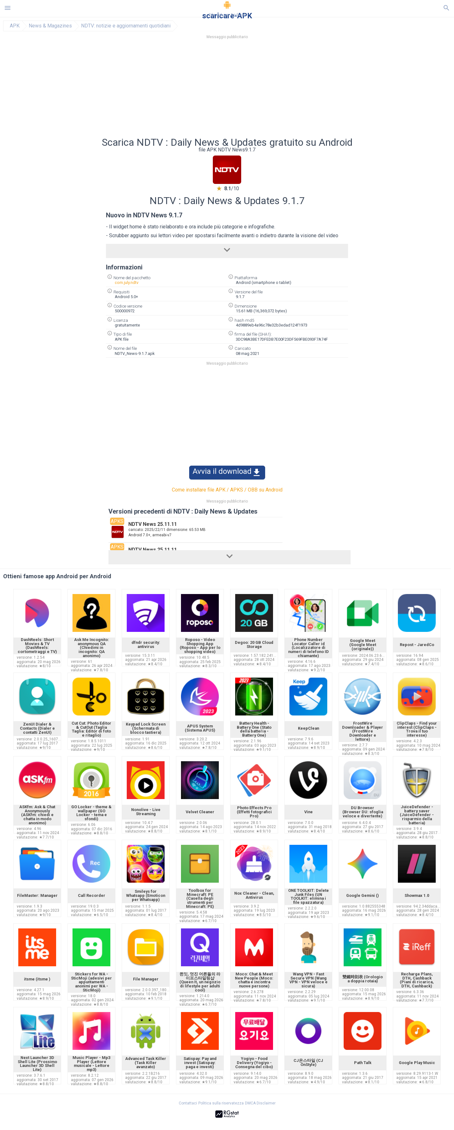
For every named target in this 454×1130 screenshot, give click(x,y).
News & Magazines (50, 25)
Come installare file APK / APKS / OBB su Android (227, 490)
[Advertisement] (265, 90)
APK (15, 25)
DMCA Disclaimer (260, 1103)
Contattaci (188, 1103)
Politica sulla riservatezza (221, 1103)
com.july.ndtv (126, 282)
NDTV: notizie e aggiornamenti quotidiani (126, 25)
